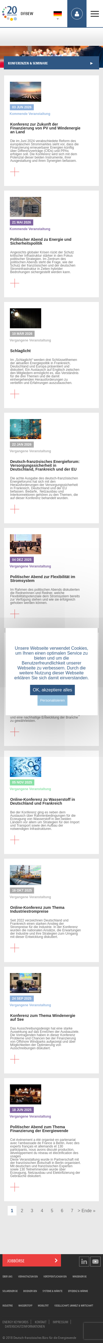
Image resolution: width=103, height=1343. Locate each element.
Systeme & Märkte (52, 1290)
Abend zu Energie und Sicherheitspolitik (40, 241)
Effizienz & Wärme (78, 1290)
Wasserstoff (25, 1305)
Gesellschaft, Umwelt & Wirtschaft (73, 1305)
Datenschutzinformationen (25, 1326)
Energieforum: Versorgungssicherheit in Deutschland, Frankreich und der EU (45, 465)
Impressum (60, 1321)
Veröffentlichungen (55, 1276)
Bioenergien (30, 1290)
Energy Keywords (15, 1321)
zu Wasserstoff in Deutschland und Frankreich (42, 801)
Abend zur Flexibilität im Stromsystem (42, 579)
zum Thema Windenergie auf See (42, 1017)
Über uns (7, 1276)
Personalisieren (52, 700)
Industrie (7, 1305)
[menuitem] (58, 14)
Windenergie (80, 1276)
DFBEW (27, 13)
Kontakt (40, 1321)
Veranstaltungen (28, 1276)
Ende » (89, 1210)
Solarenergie (10, 1290)
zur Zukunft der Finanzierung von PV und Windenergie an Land (45, 128)
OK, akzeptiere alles (52, 690)
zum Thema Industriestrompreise (37, 909)
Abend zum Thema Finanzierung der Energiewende (39, 1129)
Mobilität (43, 1305)
